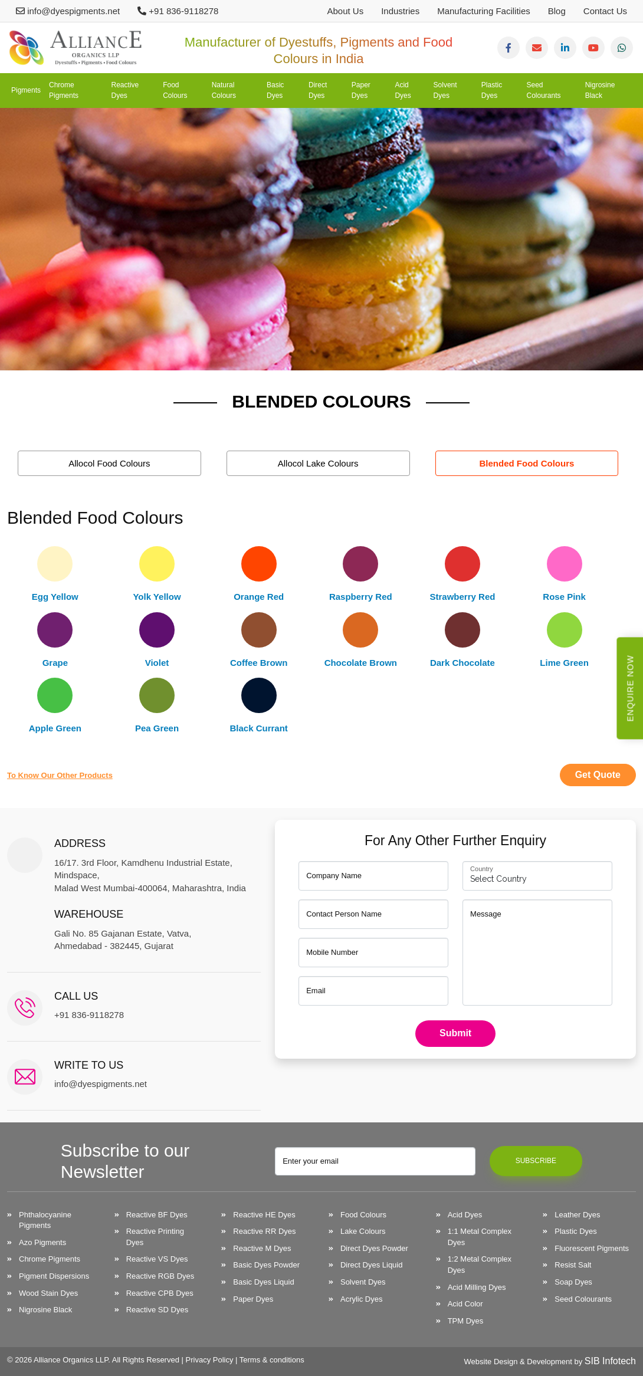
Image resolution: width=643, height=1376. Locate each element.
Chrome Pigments (63, 90)
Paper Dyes (361, 90)
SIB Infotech (610, 1361)
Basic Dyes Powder (266, 1264)
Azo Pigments (42, 1242)
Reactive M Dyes (262, 1248)
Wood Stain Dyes (48, 1293)
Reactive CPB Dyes (159, 1293)
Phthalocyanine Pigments (45, 1220)
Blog (557, 11)
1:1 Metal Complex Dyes (479, 1237)
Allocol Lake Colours (318, 463)
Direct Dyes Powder (374, 1248)
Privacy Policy (210, 1359)
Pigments (26, 90)
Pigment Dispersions (54, 1276)
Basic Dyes (275, 90)
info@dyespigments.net (68, 11)
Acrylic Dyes (361, 1299)
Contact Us (605, 11)
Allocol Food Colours (109, 463)
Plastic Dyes (491, 90)
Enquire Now (630, 688)
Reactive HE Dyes (264, 1214)
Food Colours (175, 90)
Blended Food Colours (527, 463)
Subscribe (536, 1161)
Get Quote (598, 775)
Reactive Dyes (125, 90)
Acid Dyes (403, 90)
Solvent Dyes (445, 90)
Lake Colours (363, 1231)
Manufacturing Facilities (483, 11)
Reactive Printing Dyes (155, 1237)
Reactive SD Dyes (157, 1309)
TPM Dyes (466, 1320)
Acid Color (465, 1303)
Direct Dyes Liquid (371, 1264)
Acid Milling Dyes (477, 1287)
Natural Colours (224, 90)
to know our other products (60, 775)
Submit (455, 1033)
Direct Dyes (318, 90)
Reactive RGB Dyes (160, 1276)
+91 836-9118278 (177, 11)
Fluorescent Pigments (592, 1248)
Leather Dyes (577, 1214)
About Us (345, 11)
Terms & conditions (272, 1359)
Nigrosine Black (600, 90)
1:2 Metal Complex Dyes (479, 1265)
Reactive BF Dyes (157, 1214)
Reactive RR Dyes (264, 1231)
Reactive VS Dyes (157, 1259)
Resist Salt (573, 1264)
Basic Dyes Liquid (263, 1282)
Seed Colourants (544, 90)
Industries (400, 11)
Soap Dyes (573, 1282)
